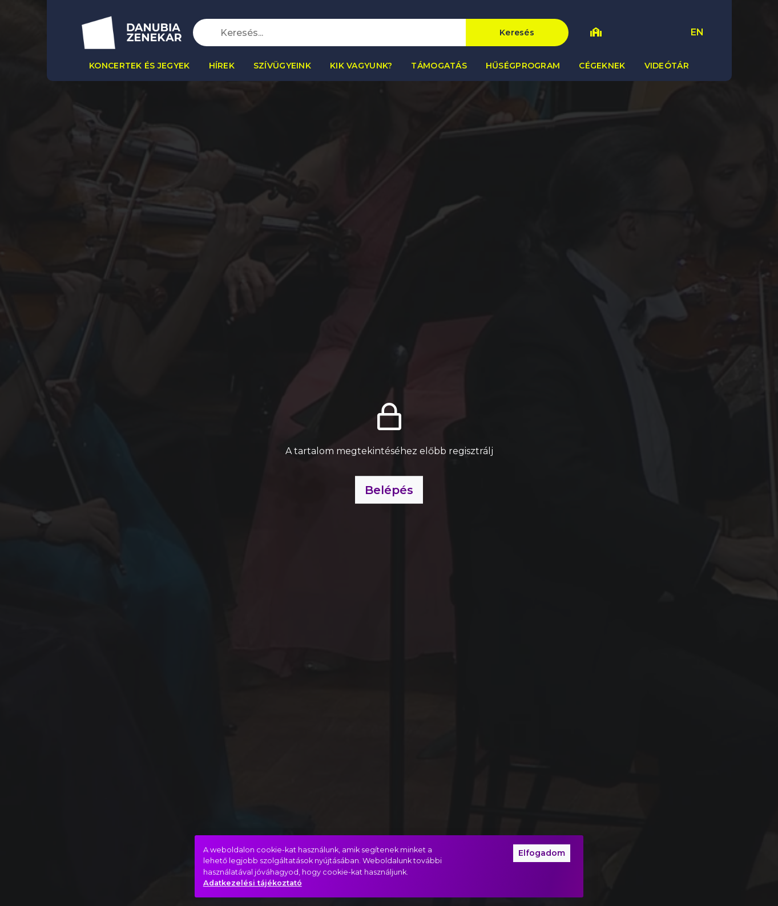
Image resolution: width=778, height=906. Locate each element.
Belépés (389, 490)
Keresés (516, 32)
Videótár (666, 65)
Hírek (222, 65)
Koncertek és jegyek (139, 65)
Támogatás (439, 65)
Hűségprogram (523, 65)
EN (697, 32)
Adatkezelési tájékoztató (252, 883)
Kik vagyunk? (361, 65)
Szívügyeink (282, 65)
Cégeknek (602, 65)
